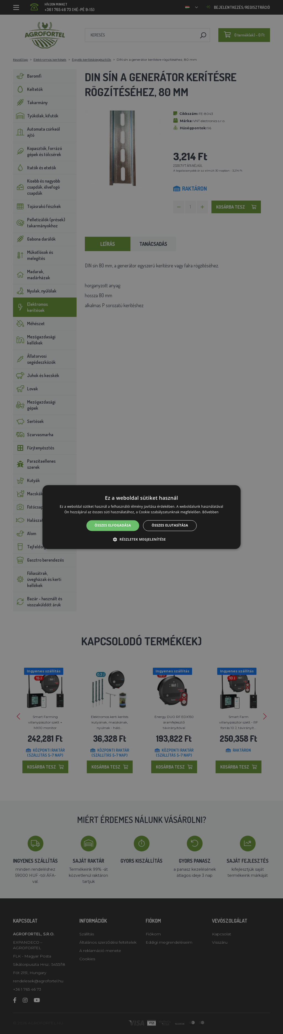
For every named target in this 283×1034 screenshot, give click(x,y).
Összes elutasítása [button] (170, 525)
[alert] (141, 517)
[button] (141, 539)
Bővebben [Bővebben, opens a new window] (210, 512)
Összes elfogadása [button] (113, 525)
